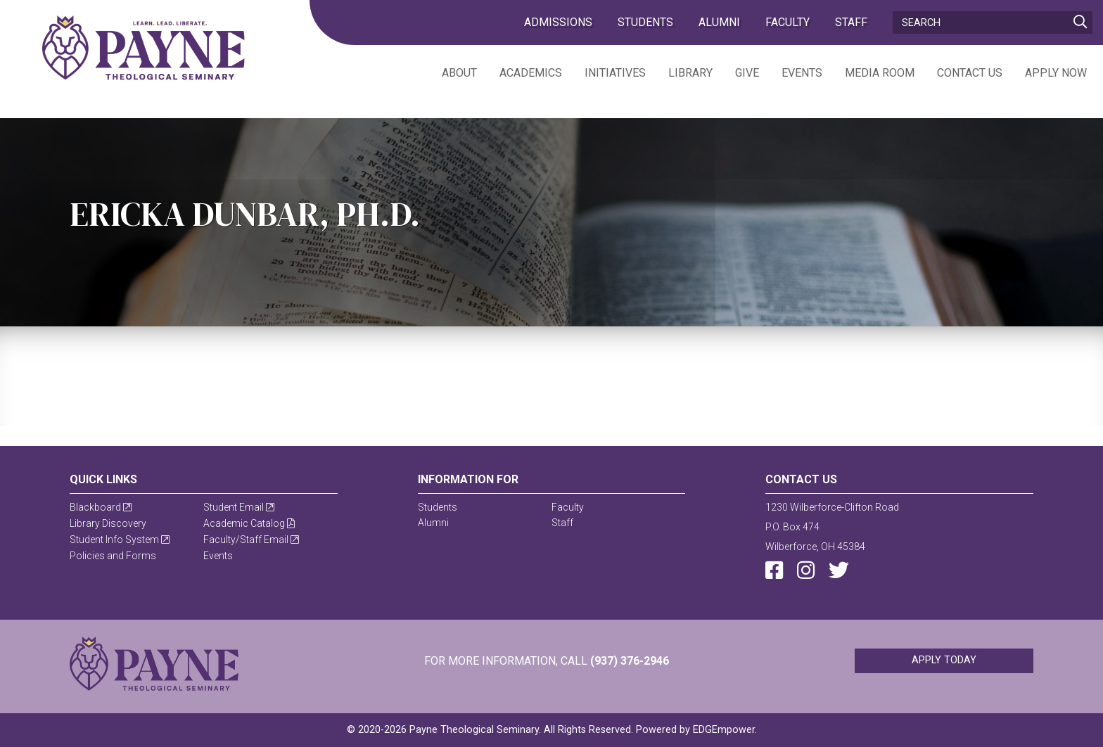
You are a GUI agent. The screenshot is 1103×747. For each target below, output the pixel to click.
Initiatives (615, 72)
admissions (558, 22)
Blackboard (101, 507)
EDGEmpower (724, 730)
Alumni (719, 22)
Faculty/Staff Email (251, 539)
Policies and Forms (113, 555)
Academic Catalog (249, 523)
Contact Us (969, 72)
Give (747, 72)
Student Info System (120, 539)
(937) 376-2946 (629, 661)
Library (690, 72)
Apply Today (944, 660)
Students (645, 22)
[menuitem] (448, 72)
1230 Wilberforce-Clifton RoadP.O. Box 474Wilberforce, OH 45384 (832, 527)
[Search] (992, 22)
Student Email (238, 507)
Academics (530, 72)
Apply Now (1056, 72)
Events (802, 72)
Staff (851, 22)
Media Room (879, 72)
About (459, 72)
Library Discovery (108, 523)
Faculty (787, 22)
